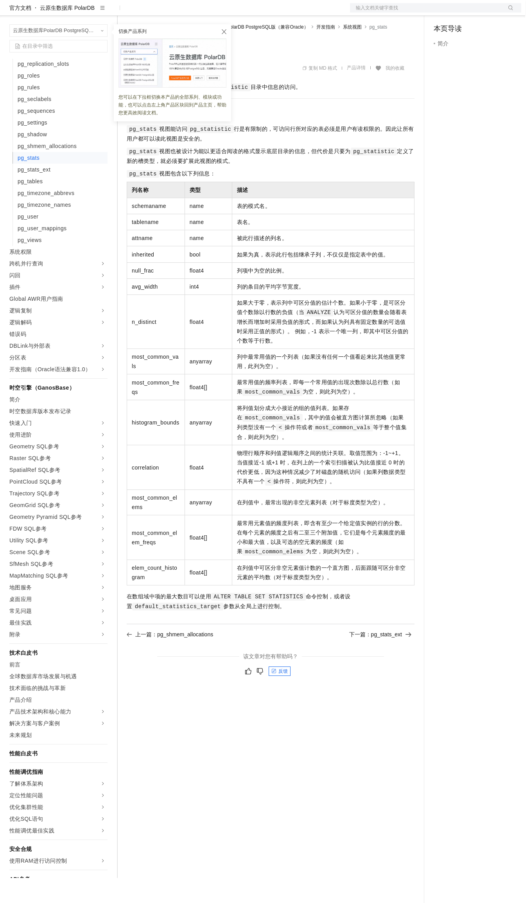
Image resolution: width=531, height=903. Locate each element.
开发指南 (325, 52)
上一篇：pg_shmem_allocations (170, 659)
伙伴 (211, 12)
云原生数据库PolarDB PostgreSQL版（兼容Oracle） (254, 52)
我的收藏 (395, 93)
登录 (508, 12)
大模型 (80, 12)
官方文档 (20, 33)
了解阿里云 (257, 12)
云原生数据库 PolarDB (67, 33)
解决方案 (126, 12)
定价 (168, 12)
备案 (442, 12)
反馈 (279, 696)
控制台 (461, 12)
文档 (426, 12)
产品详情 (356, 93)
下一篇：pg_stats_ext (380, 659)
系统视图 (352, 52)
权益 (150, 12)
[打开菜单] (12, 12)
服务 (230, 12)
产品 (101, 12)
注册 (479, 12)
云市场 (190, 12)
